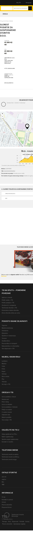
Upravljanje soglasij (19, 524)
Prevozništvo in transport (9, 343)
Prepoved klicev (7, 507)
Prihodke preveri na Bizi (18, 173)
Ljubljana (4, 361)
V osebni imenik (7, 412)
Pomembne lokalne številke (10, 310)
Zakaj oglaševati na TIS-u (9, 434)
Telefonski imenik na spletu (10, 454)
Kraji (9, 521)
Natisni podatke (6, 417)
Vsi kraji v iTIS (6, 384)
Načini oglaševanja (7, 437)
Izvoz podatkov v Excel (9, 397)
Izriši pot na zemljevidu (7, 62)
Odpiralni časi (6, 415)
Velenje (4, 374)
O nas (3, 497)
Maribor (4, 364)
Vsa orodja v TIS (7, 420)
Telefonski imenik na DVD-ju (10, 457)
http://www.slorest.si (10, 68)
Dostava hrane (8, 21)
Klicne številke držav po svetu (11, 313)
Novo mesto (5, 376)
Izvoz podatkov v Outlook (9, 407)
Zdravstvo (5, 333)
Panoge (4, 521)
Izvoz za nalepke (7, 404)
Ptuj (3, 379)
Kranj (3, 369)
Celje (3, 366)
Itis (1, 21)
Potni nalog (5, 402)
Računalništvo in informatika (10, 346)
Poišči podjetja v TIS (8, 303)
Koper (3, 371)
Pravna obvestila (7, 505)
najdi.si (4, 479)
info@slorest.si (8, 83)
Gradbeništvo (6, 341)
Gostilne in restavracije (20, 103)
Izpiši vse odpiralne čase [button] (8, 77)
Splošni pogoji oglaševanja (10, 439)
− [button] (2, 116)
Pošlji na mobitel (7, 410)
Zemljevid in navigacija (9, 305)
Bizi (3, 482)
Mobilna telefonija (7, 328)
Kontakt (22, 521)
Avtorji (4, 502)
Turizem (4, 338)
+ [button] (2, 114)
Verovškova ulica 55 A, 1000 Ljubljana (9, 59)
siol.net (4, 477)
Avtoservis (5, 331)
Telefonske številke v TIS (9, 308)
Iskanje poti (5, 399)
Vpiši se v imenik (7, 297)
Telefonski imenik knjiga (9, 459)
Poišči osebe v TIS (7, 300)
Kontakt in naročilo (7, 442)
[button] (5, 2)
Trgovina (4, 325)
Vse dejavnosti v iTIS (8, 348)
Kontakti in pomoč (7, 500)
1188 (3, 484)
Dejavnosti (15, 521)
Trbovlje (4, 382)
